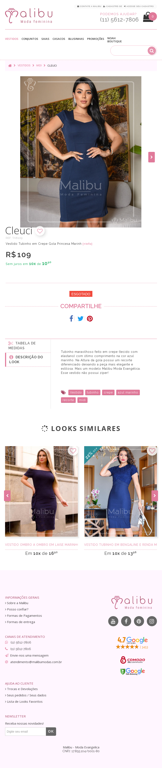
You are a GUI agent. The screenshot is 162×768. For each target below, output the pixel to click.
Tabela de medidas (22, 345)
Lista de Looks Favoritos (24, 702)
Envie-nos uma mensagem (29, 655)
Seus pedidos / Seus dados (25, 695)
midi (82, 400)
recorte (68, 400)
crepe (108, 392)
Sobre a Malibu (16, 603)
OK (51, 731)
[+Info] (87, 243)
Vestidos (11, 38)
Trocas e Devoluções (21, 689)
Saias (45, 38)
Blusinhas (76, 38)
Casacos (59, 38)
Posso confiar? (16, 609)
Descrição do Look (26, 359)
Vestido (76, 392)
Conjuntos (30, 38)
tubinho (93, 392)
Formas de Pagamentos (23, 616)
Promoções (95, 38)
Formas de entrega (20, 622)
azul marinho (128, 392)
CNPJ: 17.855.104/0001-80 (81, 751)
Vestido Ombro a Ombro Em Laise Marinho (41, 544)
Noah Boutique (114, 40)
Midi (39, 65)
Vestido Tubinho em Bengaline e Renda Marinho (120, 544)
